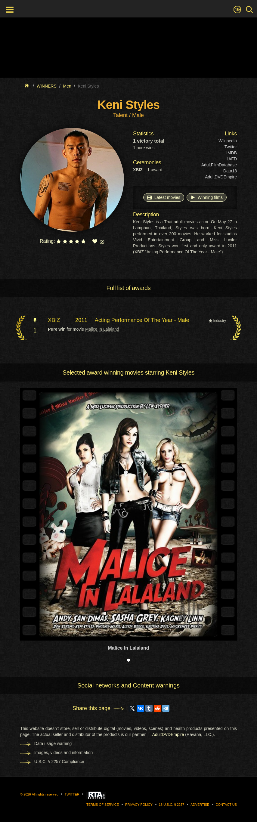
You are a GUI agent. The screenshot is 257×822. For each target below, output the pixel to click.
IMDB (231, 152)
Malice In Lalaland (102, 329)
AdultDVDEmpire (221, 177)
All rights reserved (45, 794)
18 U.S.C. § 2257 (171, 804)
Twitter (230, 146)
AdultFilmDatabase (219, 164)
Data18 (230, 170)
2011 (81, 320)
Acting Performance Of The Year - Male (142, 320)
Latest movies (163, 197)
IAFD (232, 158)
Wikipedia (227, 140)
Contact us (226, 804)
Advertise (199, 804)
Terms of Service (102, 804)
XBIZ (54, 320)
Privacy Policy (139, 804)
